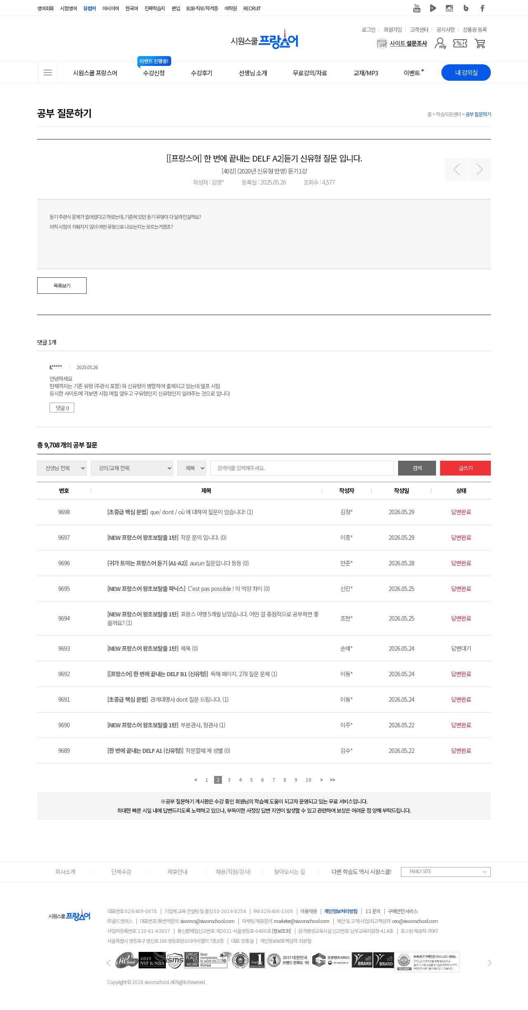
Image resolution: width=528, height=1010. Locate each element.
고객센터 (419, 29)
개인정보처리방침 (340, 910)
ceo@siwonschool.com (415, 920)
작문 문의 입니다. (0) (166, 537)
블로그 (466, 8)
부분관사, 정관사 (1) (166, 725)
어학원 (230, 8)
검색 (417, 468)
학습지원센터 (448, 113)
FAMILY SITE (420, 870)
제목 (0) (152, 648)
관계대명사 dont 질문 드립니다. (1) (168, 699)
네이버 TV (433, 8)
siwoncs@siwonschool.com (207, 920)
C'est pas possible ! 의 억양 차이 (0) (188, 588)
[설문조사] (401, 43)
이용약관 (308, 910)
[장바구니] (480, 43)
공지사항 (445, 29)
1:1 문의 (372, 910)
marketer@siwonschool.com (301, 920)
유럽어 (89, 8)
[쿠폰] (460, 43)
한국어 (131, 8)
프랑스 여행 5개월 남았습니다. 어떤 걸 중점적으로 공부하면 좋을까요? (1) (212, 618)
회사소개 (65, 871)
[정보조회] (281, 930)
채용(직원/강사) (233, 871)
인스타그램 (449, 8)
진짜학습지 (154, 8)
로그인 (368, 29)
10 (308, 779)
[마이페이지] (440, 43)
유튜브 (416, 8)
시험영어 (68, 8)
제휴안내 (177, 871)
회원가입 (393, 29)
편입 (176, 8)
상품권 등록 (475, 29)
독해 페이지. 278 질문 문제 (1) (192, 674)
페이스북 (482, 8)
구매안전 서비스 (402, 910)
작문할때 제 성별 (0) (168, 750)
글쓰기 (465, 468)
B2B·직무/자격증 (202, 8)
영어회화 (45, 8)
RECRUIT (252, 8)
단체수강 (121, 871)
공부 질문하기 (478, 113)
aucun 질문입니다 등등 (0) (178, 563)
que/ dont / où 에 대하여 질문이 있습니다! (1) (180, 512)
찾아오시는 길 (289, 871)
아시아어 (110, 8)
